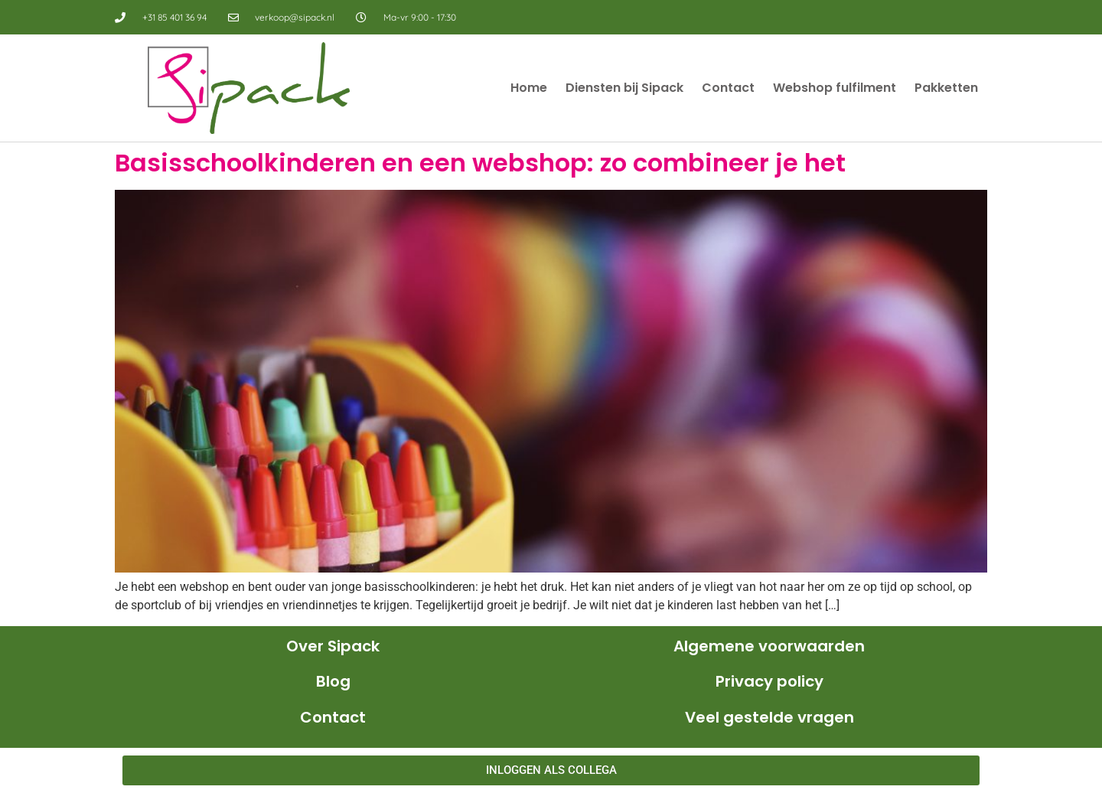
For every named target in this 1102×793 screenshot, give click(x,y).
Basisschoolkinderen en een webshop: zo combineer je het (480, 162)
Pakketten (946, 87)
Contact (728, 87)
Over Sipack (333, 646)
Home (528, 87)
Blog (333, 681)
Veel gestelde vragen (769, 717)
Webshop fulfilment (834, 87)
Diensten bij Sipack (624, 87)
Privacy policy (769, 681)
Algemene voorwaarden (769, 646)
